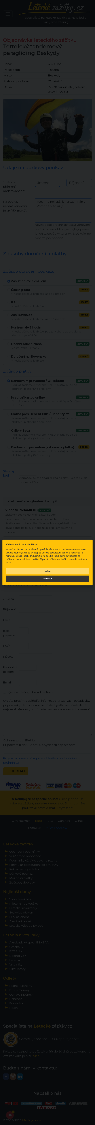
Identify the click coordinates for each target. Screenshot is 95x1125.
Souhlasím (47, 578)
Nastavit (47, 571)
